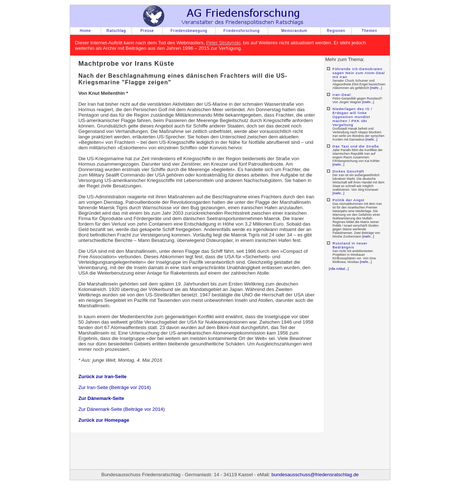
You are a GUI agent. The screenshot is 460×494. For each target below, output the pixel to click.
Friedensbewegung (188, 31)
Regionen (336, 31)
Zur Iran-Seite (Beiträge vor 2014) (114, 387)
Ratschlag (116, 31)
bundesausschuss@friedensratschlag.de (315, 474)
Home (85, 31)
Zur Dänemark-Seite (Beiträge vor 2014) (121, 409)
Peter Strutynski (223, 42)
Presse (147, 31)
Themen (369, 31)
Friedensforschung (241, 31)
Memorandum (294, 31)
